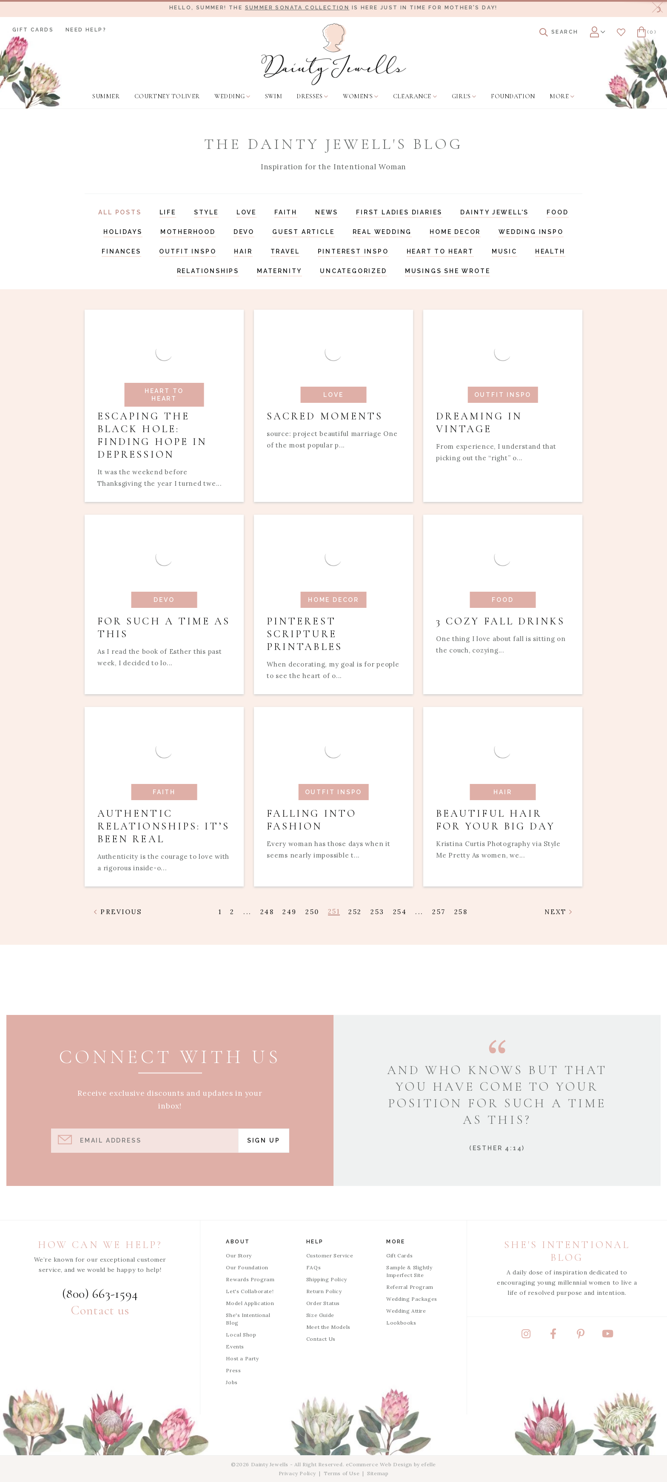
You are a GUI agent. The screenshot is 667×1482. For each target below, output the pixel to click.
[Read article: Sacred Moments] (333, 406)
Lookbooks (401, 1323)
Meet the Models (328, 1327)
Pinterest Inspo (353, 251)
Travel (285, 251)
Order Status (323, 1303)
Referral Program (409, 1287)
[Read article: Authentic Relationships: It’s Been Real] (164, 796)
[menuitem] (106, 96)
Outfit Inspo (188, 251)
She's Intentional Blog (248, 1319)
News (326, 212)
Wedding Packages (411, 1299)
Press (233, 1370)
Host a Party (242, 1358)
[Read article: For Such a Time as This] (164, 604)
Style (206, 212)
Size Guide (320, 1315)
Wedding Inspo (531, 231)
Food (557, 212)
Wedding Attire (406, 1311)
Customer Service (329, 1255)
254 (400, 912)
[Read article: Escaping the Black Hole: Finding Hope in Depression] (164, 406)
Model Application (250, 1303)
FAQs (313, 1267)
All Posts (119, 212)
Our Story (238, 1255)
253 (378, 912)
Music (504, 251)
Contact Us (321, 1339)
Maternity (279, 271)
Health (550, 251)
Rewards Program (250, 1279)
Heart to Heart (440, 251)
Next (558, 912)
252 (355, 912)
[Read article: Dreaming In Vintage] (502, 406)
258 (461, 912)
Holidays (122, 231)
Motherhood (188, 231)
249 (289, 912)
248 (267, 912)
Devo (244, 231)
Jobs (231, 1382)
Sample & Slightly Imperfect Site (409, 1271)
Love (247, 212)
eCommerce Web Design (379, 1464)
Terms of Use (341, 1473)
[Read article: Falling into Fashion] (333, 796)
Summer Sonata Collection (297, 8)
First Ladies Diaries (399, 212)
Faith (285, 212)
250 (312, 912)
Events (235, 1346)
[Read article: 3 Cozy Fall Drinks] (502, 604)
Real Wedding (382, 231)
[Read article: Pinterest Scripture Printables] (333, 604)
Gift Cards (33, 30)
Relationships (208, 271)
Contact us (100, 1310)
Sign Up (263, 1140)
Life (168, 212)
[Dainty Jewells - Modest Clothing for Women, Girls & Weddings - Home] (333, 54)
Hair (243, 251)
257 (439, 912)
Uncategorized (353, 271)
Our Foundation (247, 1267)
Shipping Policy (326, 1279)
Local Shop (241, 1334)
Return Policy (324, 1291)
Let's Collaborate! (250, 1291)
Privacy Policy (297, 1473)
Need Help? (86, 30)
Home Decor (455, 231)
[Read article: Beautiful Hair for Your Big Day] (502, 796)
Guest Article (303, 231)
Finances (121, 251)
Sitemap (377, 1473)
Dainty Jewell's (494, 212)
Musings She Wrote (447, 271)
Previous (118, 912)
